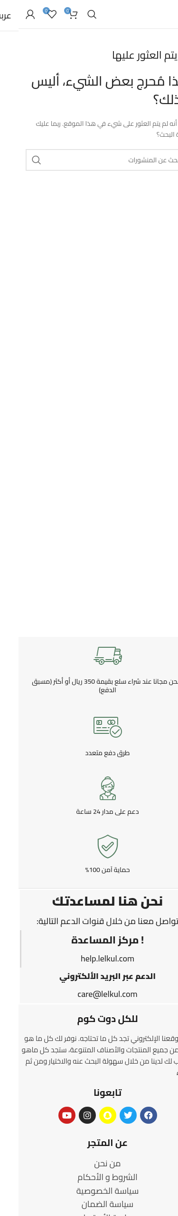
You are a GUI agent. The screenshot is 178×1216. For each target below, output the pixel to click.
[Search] (73, 14)
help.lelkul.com (89, 958)
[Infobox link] (89, 668)
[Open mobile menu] (166, 14)
